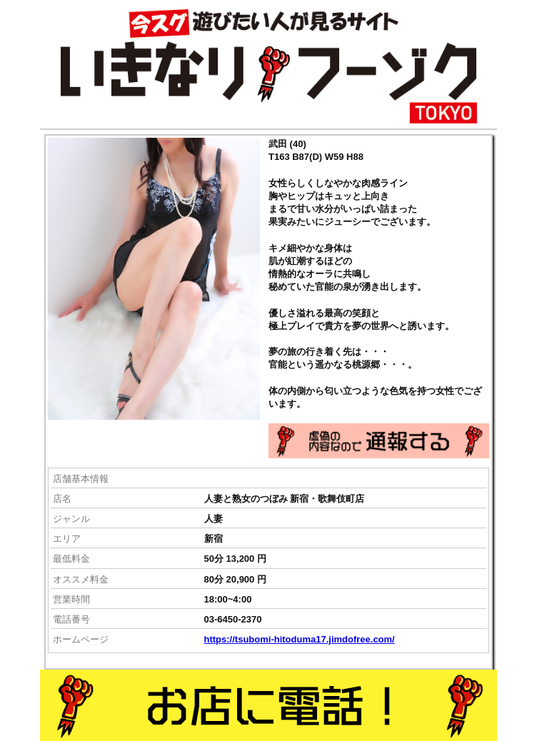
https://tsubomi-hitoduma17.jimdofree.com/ (299, 639)
